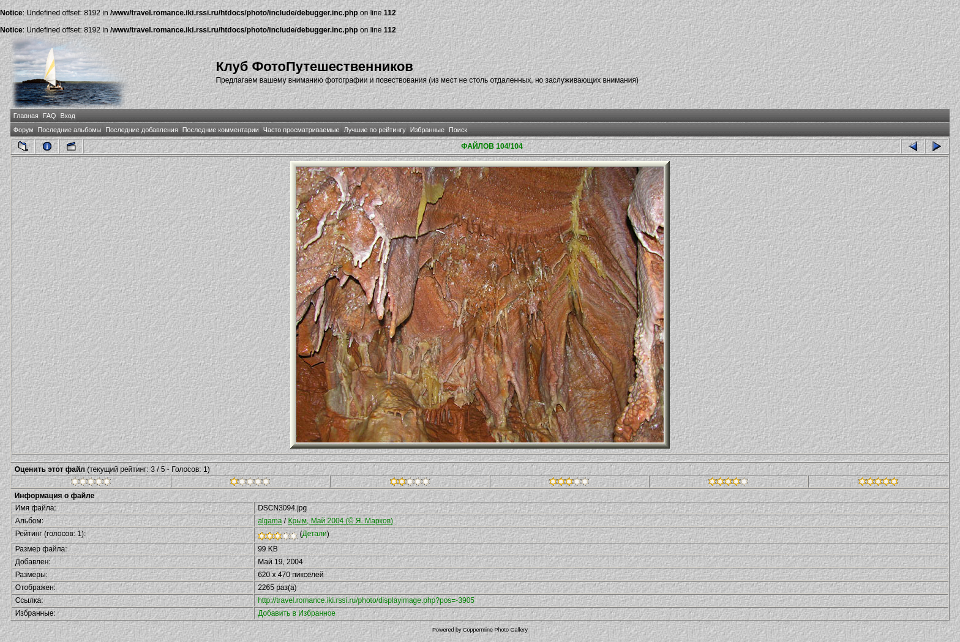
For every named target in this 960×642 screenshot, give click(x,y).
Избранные (427, 129)
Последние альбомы (69, 129)
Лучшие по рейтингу (375, 129)
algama (270, 521)
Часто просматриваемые (301, 129)
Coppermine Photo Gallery (495, 630)
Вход (67, 115)
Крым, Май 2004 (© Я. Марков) (341, 521)
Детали (314, 533)
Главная (26, 115)
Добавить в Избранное (297, 613)
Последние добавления (141, 129)
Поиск (458, 129)
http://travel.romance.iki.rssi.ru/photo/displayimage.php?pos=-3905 (366, 600)
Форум (23, 129)
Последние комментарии (220, 129)
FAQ (49, 115)
